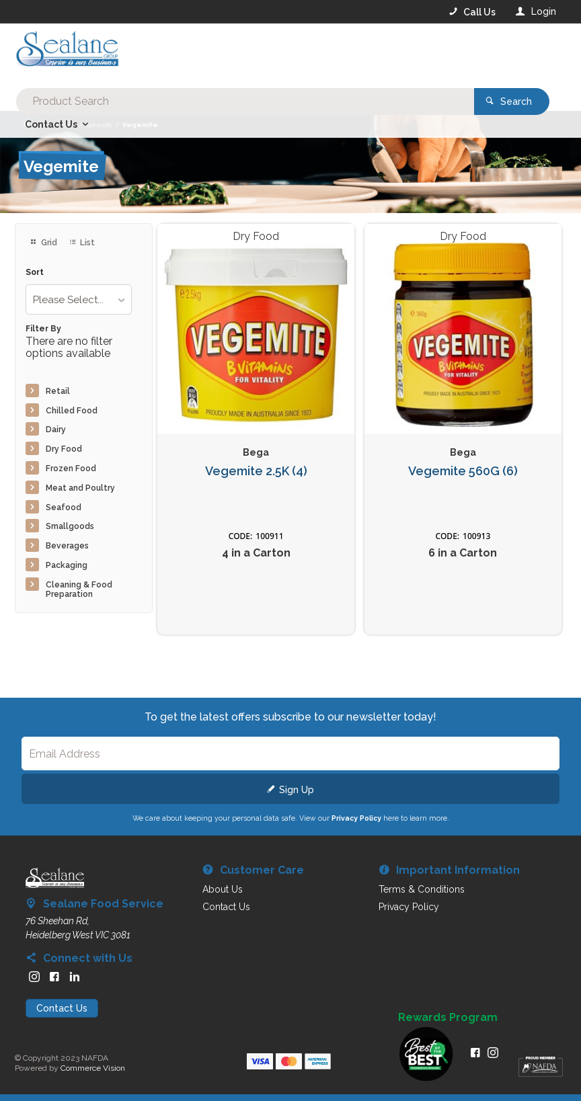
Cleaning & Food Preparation (79, 589)
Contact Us (61, 1008)
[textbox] (236, 53)
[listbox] (79, 299)
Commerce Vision (93, 1068)
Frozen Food (71, 468)
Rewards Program (448, 1018)
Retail (58, 391)
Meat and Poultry (80, 488)
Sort (35, 272)
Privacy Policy (356, 818)
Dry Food (64, 449)
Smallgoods (70, 526)
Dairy (56, 429)
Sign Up (296, 789)
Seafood (63, 507)
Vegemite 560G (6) (463, 471)
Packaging (66, 565)
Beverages (67, 545)
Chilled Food (72, 410)
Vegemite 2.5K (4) (256, 471)
